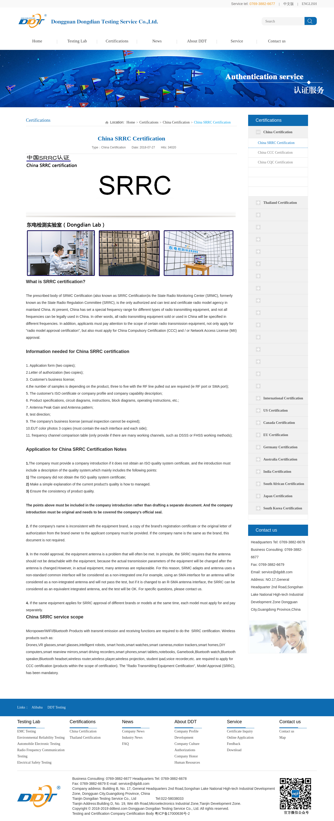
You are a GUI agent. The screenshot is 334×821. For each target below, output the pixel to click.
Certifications (117, 41)
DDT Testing (56, 707)
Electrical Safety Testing (34, 762)
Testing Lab (77, 41)
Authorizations (184, 750)
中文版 (288, 4)
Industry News (132, 737)
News (157, 41)
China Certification (176, 122)
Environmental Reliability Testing (41, 737)
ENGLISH (309, 4)
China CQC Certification (275, 162)
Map (282, 737)
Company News (133, 731)
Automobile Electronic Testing (38, 744)
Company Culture (186, 744)
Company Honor (186, 756)
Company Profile (186, 731)
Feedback (233, 744)
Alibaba (36, 707)
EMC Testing (26, 731)
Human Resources (187, 762)
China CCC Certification (275, 152)
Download (234, 750)
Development (183, 737)
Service (237, 41)
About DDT (197, 41)
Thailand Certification (85, 737)
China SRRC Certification (276, 143)
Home (37, 41)
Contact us (277, 41)
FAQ (125, 744)
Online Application (240, 737)
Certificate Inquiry (240, 731)
